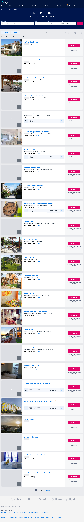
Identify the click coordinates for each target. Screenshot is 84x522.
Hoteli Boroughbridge (24, 517)
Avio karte (12, 6)
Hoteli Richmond (35, 517)
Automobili (42, 6)
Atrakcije (56, 6)
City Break (20, 6)
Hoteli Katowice (5, 517)
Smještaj (34, 6)
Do (48, 21)
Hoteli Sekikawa (44, 512)
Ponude (49, 6)
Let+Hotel (4, 6)
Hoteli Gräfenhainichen (33, 512)
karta (38, 46)
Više (75, 6)
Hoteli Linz (3, 512)
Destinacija (3, 21)
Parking (69, 6)
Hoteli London (13, 517)
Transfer (63, 6)
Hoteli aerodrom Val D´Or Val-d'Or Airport (51, 517)
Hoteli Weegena (12, 512)
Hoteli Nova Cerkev (21, 512)
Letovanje (28, 6)
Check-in (36, 21)
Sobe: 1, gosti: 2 (65, 23)
